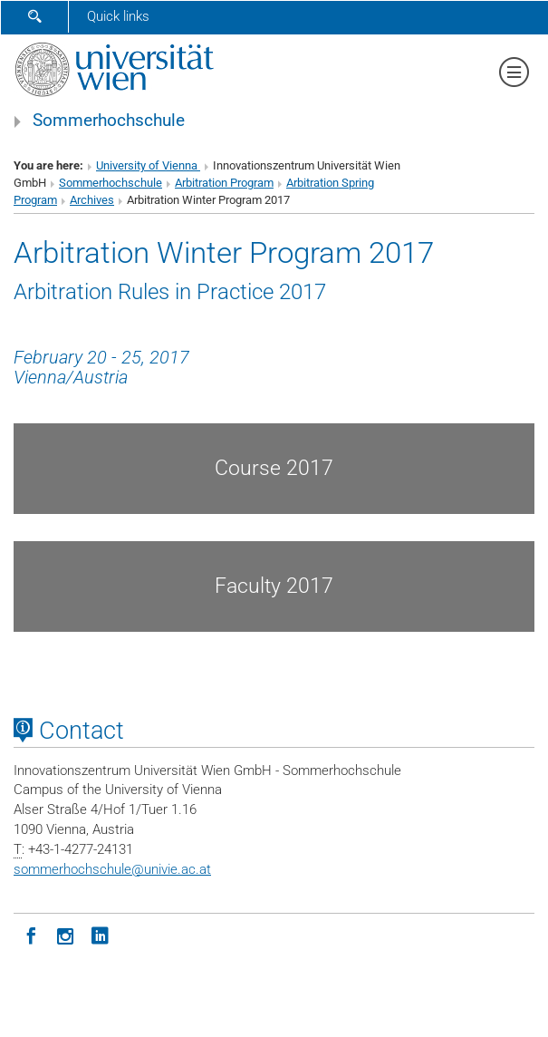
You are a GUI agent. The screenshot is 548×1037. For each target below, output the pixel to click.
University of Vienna (148, 165)
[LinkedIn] (99, 934)
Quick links (118, 16)
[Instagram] (65, 934)
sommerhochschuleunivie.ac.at (112, 869)
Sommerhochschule (109, 121)
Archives (92, 200)
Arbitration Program (224, 182)
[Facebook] (31, 934)
